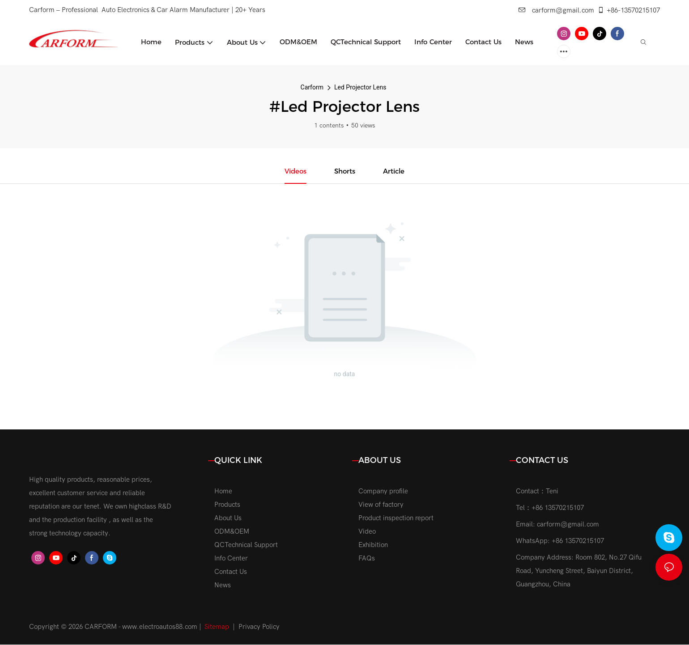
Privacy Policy (259, 627)
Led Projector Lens (360, 87)
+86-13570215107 (628, 10)
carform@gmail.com (556, 10)
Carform (312, 87)
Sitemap (216, 627)
